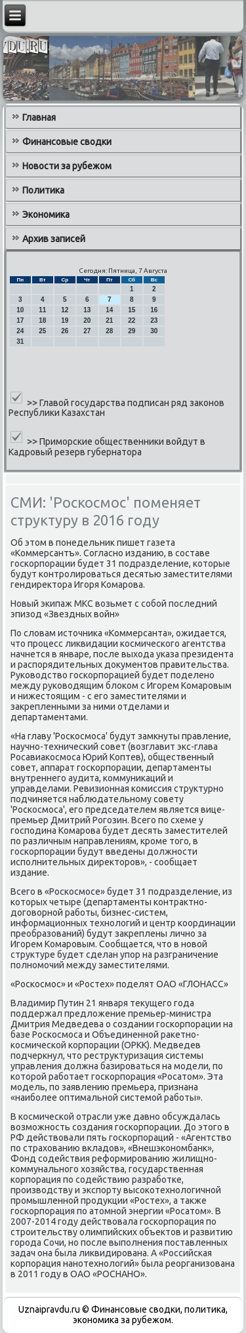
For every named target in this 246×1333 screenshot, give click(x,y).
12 (64, 310)
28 (109, 331)
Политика (43, 190)
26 (64, 331)
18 (42, 320)
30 (153, 331)
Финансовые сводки (67, 141)
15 (131, 310)
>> (33, 402)
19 (64, 320)
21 (109, 320)
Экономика (46, 214)
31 (20, 341)
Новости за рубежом (67, 166)
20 (87, 320)
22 (131, 320)
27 (87, 331)
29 (131, 331)
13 (87, 310)
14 (109, 310)
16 (153, 310)
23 (153, 320)
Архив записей (53, 239)
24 (20, 331)
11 (42, 310)
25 (42, 331)
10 (20, 310)
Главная (39, 117)
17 (20, 320)
